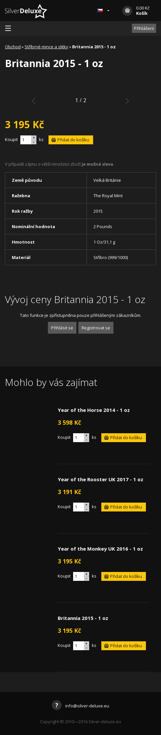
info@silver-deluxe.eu (80, 706)
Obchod (13, 47)
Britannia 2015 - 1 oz (83, 618)
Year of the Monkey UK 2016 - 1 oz (100, 548)
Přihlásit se (62, 328)
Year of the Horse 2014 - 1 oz (94, 410)
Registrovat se (96, 328)
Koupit (11, 139)
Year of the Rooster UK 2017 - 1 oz (100, 479)
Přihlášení (144, 28)
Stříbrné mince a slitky (46, 47)
